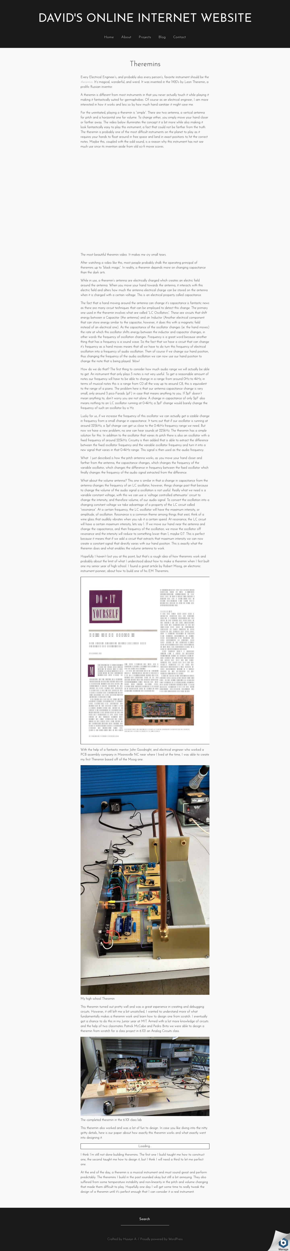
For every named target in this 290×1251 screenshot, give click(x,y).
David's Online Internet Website (145, 19)
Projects (145, 37)
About (126, 37)
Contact (179, 37)
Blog (162, 37)
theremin (86, 82)
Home (109, 37)
